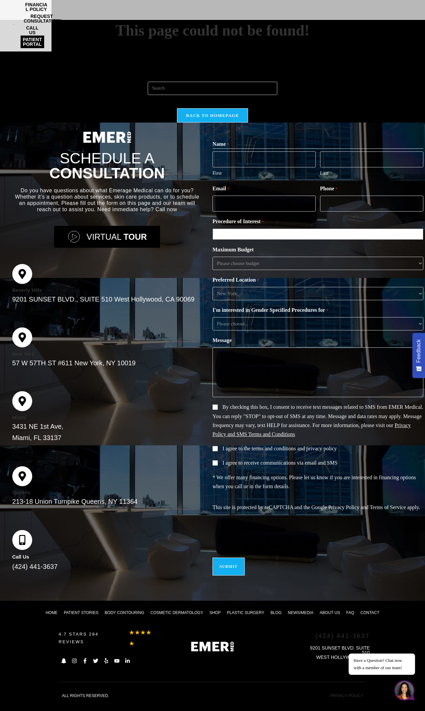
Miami (19, 424)
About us (330, 619)
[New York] (22, 344)
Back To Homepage (212, 122)
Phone (328, 197)
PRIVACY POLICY (346, 702)
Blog (276, 619)
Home (51, 619)
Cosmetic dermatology (176, 619)
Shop (215, 619)
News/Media (300, 619)
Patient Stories (81, 619)
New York (23, 360)
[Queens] (22, 483)
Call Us (20, 563)
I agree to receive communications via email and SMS (280, 470)
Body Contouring (124, 619)
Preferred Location (235, 288)
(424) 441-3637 (35, 573)
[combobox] (319, 242)
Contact (370, 619)
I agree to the (279, 456)
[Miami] (22, 408)
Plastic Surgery (245, 619)
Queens (21, 499)
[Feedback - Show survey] (418, 355)
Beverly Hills (27, 297)
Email (220, 197)
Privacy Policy (344, 515)
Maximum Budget (233, 257)
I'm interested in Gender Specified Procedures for (270, 318)
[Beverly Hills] (22, 281)
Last (324, 181)
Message (222, 348)
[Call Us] (22, 547)
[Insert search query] (212, 88)
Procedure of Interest (238, 229)
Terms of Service (388, 515)
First (217, 181)
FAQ (350, 619)
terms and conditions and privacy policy (294, 456)
